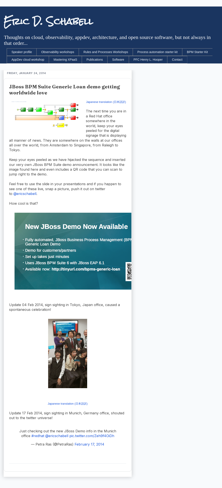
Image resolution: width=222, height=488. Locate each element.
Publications (95, 59)
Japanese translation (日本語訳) (106, 102)
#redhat (37, 436)
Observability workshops (57, 52)
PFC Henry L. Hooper (148, 59)
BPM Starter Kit (197, 52)
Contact (177, 59)
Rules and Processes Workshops (105, 52)
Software (118, 59)
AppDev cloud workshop (27, 59)
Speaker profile (21, 52)
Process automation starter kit (157, 52)
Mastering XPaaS (65, 59)
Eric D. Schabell (48, 21)
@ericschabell (24, 193)
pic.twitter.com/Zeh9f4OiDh (91, 436)
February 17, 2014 (89, 444)
